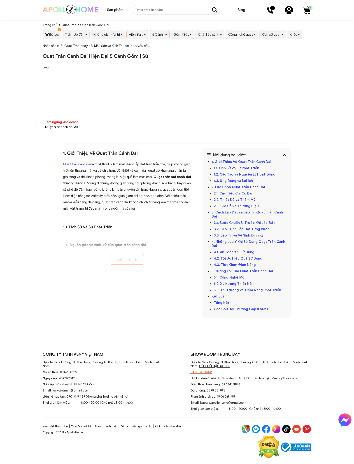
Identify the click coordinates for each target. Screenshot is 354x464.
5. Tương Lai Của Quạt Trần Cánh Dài (242, 271)
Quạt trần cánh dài (77, 164)
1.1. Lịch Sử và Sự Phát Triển (236, 168)
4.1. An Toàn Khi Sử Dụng (234, 252)
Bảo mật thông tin (55, 426)
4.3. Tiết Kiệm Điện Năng (235, 265)
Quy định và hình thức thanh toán (94, 426)
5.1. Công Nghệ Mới (229, 277)
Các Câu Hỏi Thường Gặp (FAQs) (241, 309)
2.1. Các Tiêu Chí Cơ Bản (233, 193)
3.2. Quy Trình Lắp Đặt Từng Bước (242, 229)
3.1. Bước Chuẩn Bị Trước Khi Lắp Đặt (244, 223)
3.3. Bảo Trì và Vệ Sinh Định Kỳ (238, 235)
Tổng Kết (221, 303)
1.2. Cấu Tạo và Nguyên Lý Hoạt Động (244, 174)
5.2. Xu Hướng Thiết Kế (233, 284)
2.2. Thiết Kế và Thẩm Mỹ (235, 200)
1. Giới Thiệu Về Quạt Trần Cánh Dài (241, 162)
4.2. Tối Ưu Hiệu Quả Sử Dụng (238, 258)
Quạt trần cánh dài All (61, 127)
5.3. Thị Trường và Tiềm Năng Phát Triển (247, 290)
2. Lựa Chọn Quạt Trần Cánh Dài (238, 187)
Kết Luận (219, 296)
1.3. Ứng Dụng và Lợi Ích (233, 181)
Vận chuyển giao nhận (136, 426)
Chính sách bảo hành (169, 426)
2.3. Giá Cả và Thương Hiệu (236, 206)
